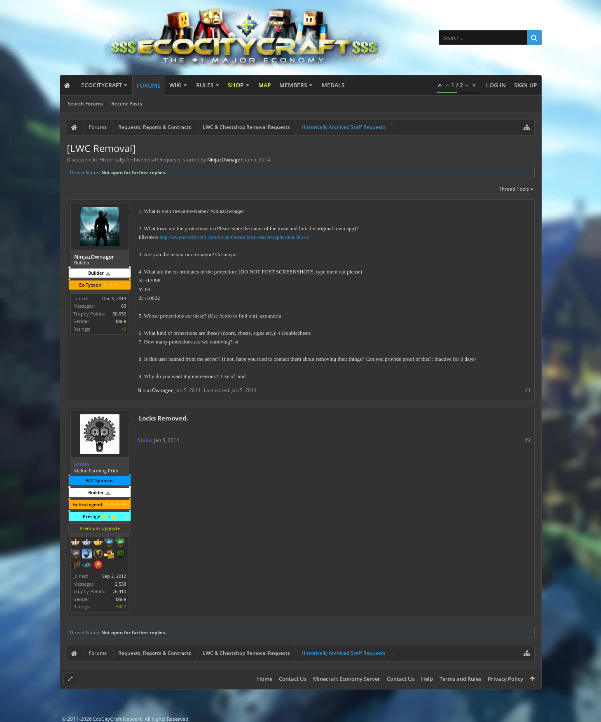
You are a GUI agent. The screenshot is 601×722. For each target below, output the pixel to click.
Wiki (175, 85)
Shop (236, 85)
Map (264, 85)
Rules (205, 85)
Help (427, 678)
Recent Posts (126, 103)
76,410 (119, 591)
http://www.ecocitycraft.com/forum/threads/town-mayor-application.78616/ (234, 237)
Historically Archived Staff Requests (139, 159)
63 (123, 306)
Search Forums (85, 103)
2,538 (120, 584)
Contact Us (292, 678)
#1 (528, 390)
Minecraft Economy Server (346, 678)
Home (264, 678)
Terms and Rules (460, 678)
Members (293, 85)
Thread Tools (517, 189)
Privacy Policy (505, 678)
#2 (528, 440)
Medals (333, 85)
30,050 (119, 314)
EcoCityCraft (101, 85)
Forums (149, 85)
